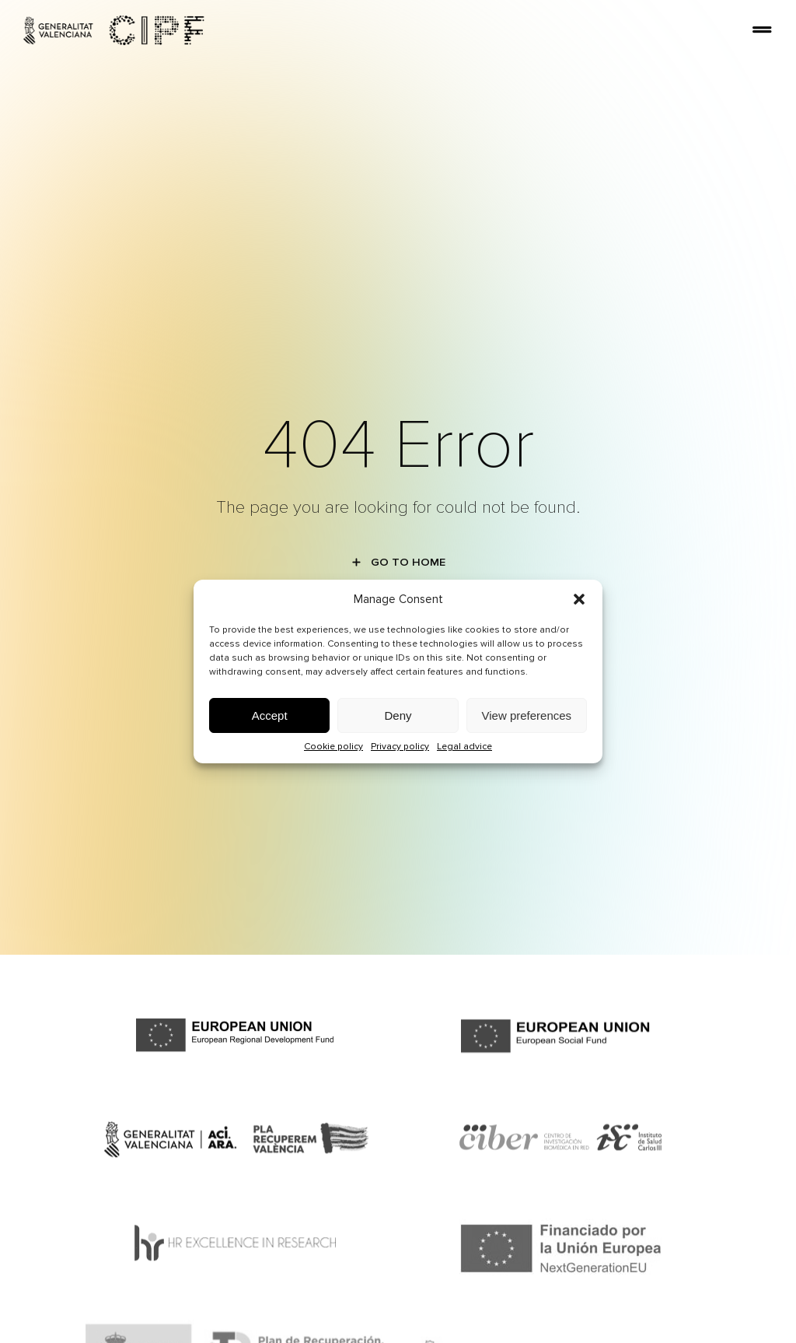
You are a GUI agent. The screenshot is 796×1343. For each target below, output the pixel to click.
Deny (397, 715)
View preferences (527, 715)
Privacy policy (400, 746)
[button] (579, 599)
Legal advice (464, 746)
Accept (270, 715)
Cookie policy (333, 746)
